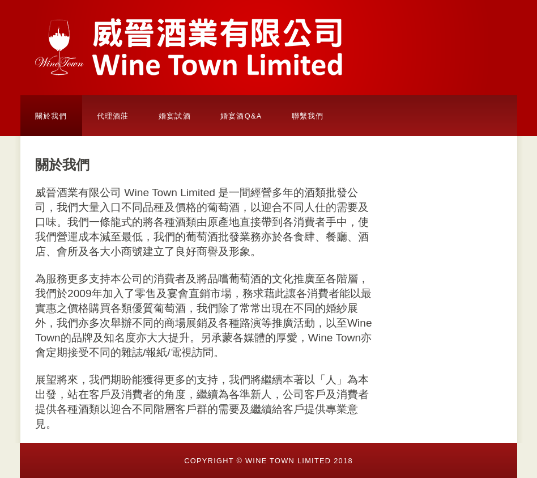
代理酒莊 (113, 116)
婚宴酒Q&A (241, 116)
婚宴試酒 (175, 116)
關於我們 (51, 116)
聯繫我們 (308, 116)
